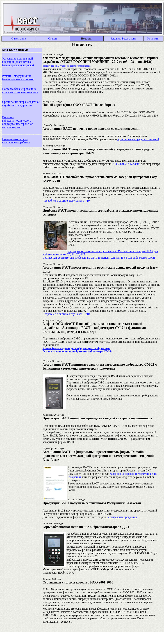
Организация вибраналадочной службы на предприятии (21, 103)
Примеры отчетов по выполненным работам (16, 141)
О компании (18, 38)
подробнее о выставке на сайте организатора (66, 65)
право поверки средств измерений (138, 139)
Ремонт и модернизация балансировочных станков (18, 77)
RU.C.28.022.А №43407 (125, 163)
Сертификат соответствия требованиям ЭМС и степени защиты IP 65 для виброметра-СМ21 (99, 257)
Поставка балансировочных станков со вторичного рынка (20, 90)
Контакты (153, 38)
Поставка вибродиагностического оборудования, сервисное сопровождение (17, 122)
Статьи (52, 38)
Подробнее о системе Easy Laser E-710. (66, 200)
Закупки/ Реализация (123, 38)
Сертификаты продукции (121, 517)
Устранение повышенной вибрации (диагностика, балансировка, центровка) (18, 62)
